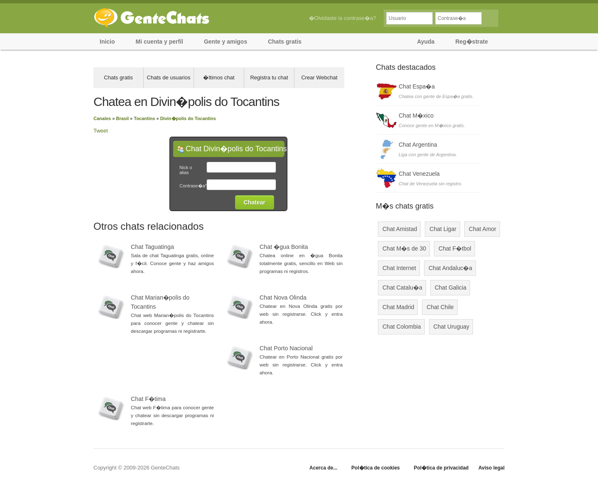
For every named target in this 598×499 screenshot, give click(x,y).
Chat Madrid (398, 307)
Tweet (100, 131)
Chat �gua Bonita (284, 246)
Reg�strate (471, 41)
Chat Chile (439, 307)
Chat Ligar (442, 229)
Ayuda (425, 41)
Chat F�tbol (455, 248)
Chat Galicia (450, 287)
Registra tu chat (269, 77)
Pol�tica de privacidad (441, 468)
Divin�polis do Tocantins (188, 118)
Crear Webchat (319, 77)
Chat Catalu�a (402, 287)
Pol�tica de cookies (375, 468)
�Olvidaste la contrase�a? (342, 18)
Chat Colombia (401, 326)
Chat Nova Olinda (283, 297)
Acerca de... (323, 468)
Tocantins (144, 118)
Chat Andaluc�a (450, 268)
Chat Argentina (418, 144)
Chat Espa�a (417, 86)
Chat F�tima (148, 399)
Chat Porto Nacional (286, 348)
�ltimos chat (218, 77)
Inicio (107, 41)
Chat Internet (399, 268)
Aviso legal (491, 468)
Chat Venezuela (419, 173)
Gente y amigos (225, 41)
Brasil (122, 118)
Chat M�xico (416, 115)
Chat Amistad (399, 229)
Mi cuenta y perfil (159, 41)
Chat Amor (482, 229)
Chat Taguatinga (152, 246)
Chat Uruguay (451, 326)
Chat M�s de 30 (404, 248)
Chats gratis (284, 41)
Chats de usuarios (169, 77)
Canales (102, 118)
